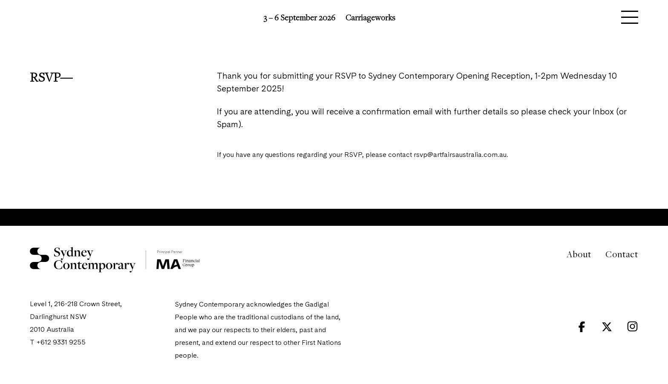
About (579, 254)
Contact (621, 254)
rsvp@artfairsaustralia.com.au (460, 155)
